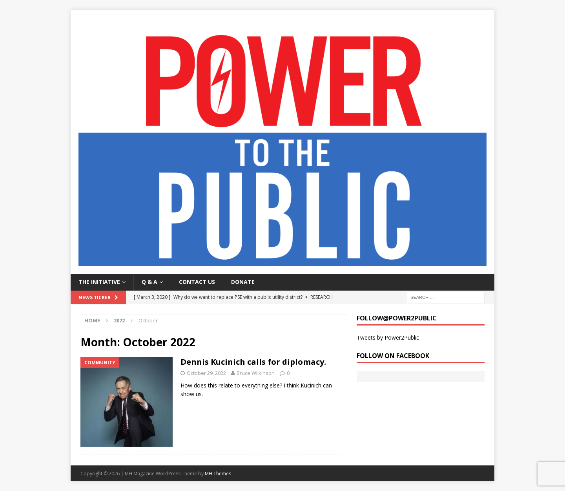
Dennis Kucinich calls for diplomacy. (253, 361)
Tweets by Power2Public (388, 337)
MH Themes (218, 473)
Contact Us (197, 282)
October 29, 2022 (206, 372)
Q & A (149, 282)
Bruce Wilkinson (256, 372)
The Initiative (99, 282)
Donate (243, 282)
